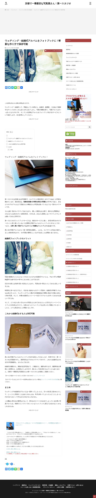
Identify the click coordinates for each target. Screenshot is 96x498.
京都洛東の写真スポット (73, 278)
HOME (7, 9)
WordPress (67, 492)
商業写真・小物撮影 (71, 65)
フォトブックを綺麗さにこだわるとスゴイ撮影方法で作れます (77, 315)
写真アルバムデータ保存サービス (74, 61)
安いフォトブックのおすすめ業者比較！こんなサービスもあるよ (77, 362)
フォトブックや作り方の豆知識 (25, 9)
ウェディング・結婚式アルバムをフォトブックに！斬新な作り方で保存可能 (49, 9)
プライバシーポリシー (71, 89)
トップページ (69, 45)
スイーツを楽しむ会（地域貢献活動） (75, 81)
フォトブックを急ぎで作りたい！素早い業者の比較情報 (77, 409)
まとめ (9, 147)
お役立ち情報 (70, 219)
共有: (10, 150)
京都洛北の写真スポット (73, 270)
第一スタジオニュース (72, 286)
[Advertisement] (48, 22)
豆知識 (68, 242)
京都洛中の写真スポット (73, 266)
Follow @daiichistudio (70, 208)
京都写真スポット (71, 262)
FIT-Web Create (53, 492)
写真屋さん (70, 227)
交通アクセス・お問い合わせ (73, 77)
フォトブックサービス (39, 375)
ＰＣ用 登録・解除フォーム (13, 448)
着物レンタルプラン (71, 69)
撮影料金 (68, 49)
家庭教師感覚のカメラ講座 (72, 53)
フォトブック (14, 9)
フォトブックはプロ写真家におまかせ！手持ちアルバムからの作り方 (77, 338)
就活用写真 (70, 231)
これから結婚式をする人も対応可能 (15, 144)
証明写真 (69, 239)
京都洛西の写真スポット (73, 282)
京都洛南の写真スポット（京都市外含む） (77, 274)
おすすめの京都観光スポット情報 (75, 223)
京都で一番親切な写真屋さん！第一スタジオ (48, 3)
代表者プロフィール (71, 85)
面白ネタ (69, 246)
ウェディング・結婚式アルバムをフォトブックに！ (19, 138)
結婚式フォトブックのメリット (14, 141)
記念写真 (69, 235)
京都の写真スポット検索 (72, 73)
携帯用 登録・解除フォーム (13, 452)
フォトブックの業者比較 (73, 254)
